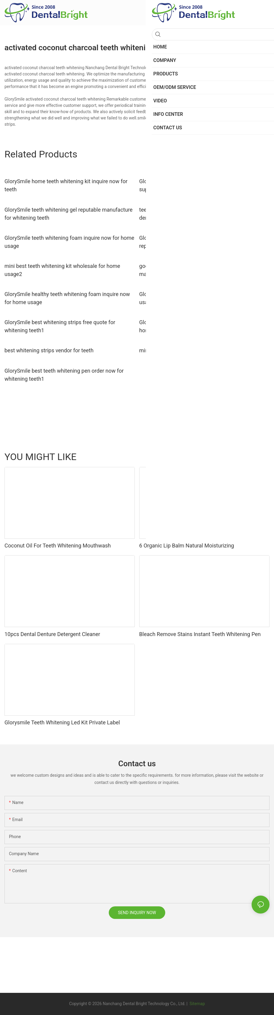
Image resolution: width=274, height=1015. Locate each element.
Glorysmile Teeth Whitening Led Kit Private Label (62, 722)
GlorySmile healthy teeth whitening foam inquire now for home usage (67, 298)
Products (258, 456)
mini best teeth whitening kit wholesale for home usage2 (62, 270)
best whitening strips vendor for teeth (49, 350)
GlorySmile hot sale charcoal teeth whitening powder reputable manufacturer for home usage (201, 242)
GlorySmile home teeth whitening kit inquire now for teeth (66, 185)
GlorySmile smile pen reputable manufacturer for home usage (197, 326)
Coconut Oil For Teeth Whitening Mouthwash (57, 545)
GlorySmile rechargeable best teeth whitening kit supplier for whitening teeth (196, 185)
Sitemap (197, 1003)
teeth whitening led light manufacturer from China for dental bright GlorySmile (202, 214)
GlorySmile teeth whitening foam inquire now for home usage (69, 242)
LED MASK (234, 456)
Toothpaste (206, 456)
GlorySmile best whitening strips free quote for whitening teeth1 (59, 326)
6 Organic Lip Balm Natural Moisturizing (186, 545)
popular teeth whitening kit (208, 118)
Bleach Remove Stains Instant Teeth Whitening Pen (200, 634)
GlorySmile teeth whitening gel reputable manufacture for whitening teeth (68, 214)
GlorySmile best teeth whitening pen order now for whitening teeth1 (64, 375)
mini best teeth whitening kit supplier (183, 350)
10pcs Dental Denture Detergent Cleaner (52, 634)
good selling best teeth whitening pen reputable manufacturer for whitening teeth (195, 270)
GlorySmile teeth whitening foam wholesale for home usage (202, 298)
